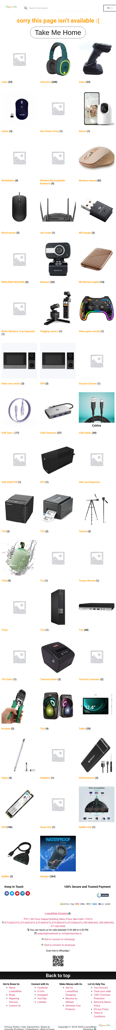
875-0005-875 (59, 922)
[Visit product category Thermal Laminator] (97, 660)
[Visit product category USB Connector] (58, 413)
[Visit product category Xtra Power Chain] (58, 112)
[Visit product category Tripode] (97, 512)
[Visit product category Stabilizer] (58, 759)
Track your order (102, 991)
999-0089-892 (90, 922)
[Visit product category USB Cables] (97, 413)
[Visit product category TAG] (58, 709)
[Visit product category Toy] (58, 561)
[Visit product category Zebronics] (58, 63)
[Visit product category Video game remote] (97, 312)
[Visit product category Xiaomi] (97, 112)
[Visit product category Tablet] (97, 709)
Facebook (42, 987)
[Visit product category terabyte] (19, 709)
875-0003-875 (27, 922)
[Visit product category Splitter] (19, 857)
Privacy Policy (101, 1009)
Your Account (101, 987)
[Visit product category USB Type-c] (19, 413)
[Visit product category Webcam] (58, 263)
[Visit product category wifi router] (58, 213)
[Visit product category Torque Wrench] (97, 561)
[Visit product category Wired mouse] (19, 213)
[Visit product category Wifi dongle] (97, 213)
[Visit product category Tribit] (19, 561)
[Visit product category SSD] (19, 808)
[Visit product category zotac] (19, 63)
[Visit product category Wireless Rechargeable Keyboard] (58, 163)
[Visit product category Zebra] (97, 63)
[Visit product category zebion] (19, 112)
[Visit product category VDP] (58, 364)
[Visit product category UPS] (58, 463)
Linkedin (41, 1002)
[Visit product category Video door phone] (19, 364)
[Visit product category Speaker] (58, 857)
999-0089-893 (106, 922)
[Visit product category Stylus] (19, 759)
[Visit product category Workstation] (19, 161)
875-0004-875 (43, 922)
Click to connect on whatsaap (59, 939)
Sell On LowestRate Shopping (71, 991)
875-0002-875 (12, 922)
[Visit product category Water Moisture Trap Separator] (19, 314)
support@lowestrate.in (49, 933)
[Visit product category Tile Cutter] (19, 660)
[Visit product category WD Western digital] (97, 263)
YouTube (42, 998)
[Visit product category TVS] (19, 512)
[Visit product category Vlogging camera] (58, 312)
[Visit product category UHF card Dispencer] (97, 463)
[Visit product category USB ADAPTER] (19, 463)
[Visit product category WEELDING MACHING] (19, 263)
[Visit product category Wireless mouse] (97, 161)
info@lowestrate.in (72, 933)
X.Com (40, 991)
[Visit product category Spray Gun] (58, 808)
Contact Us (15, 1005)
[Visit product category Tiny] (58, 611)
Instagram (42, 994)
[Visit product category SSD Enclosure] (97, 759)
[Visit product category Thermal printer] (58, 660)
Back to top (58, 975)
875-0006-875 (75, 922)
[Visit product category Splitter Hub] (97, 808)
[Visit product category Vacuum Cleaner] (97, 364)
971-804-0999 (58, 926)
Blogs (12, 994)
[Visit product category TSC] (58, 512)
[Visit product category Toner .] (19, 611)
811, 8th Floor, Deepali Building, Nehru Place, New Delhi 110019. (59, 919)
